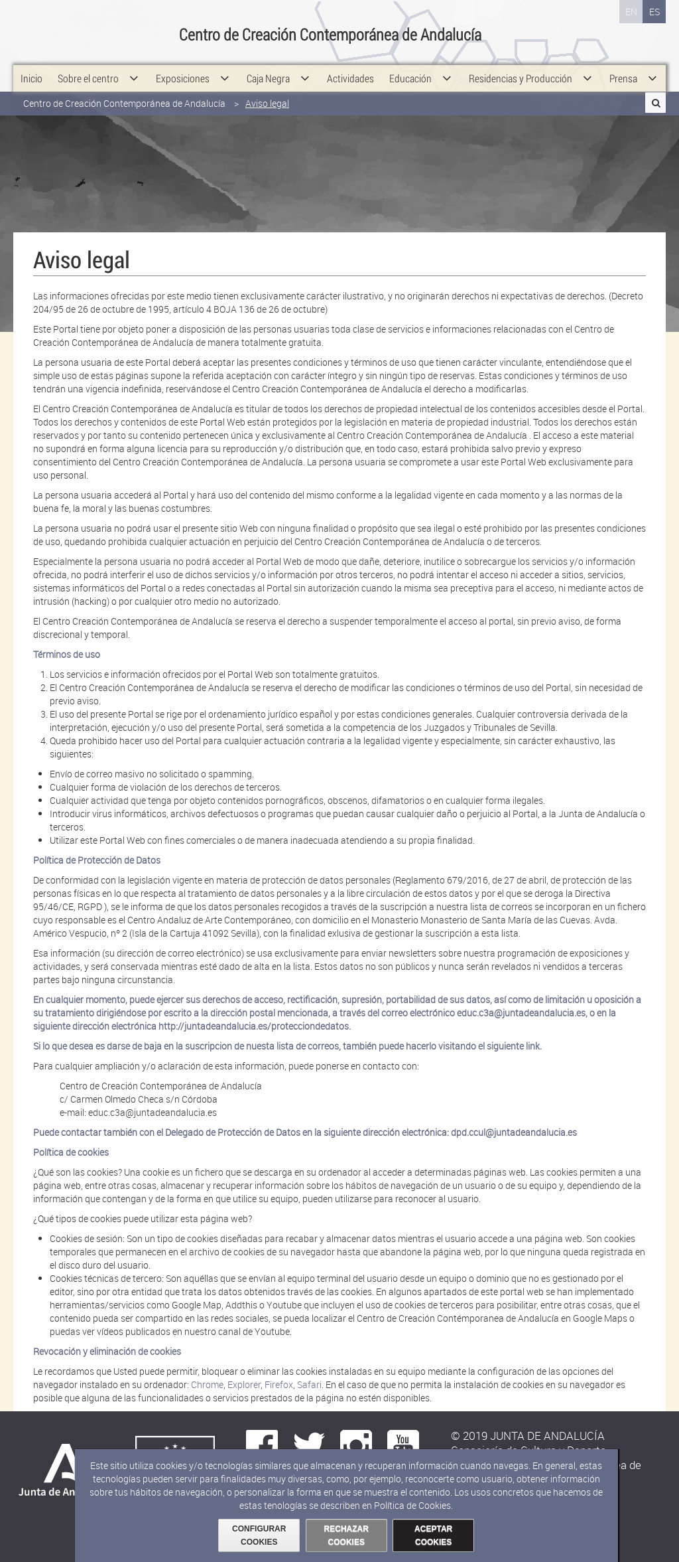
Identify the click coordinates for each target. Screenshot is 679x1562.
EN (631, 11)
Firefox (279, 1384)
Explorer (244, 1384)
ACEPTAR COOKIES (433, 1535)
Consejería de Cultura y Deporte (97, 33)
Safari (309, 1384)
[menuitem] (31, 66)
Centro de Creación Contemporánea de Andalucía (124, 91)
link (533, 1046)
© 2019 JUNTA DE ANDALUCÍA (528, 1435)
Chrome (207, 1384)
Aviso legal (267, 91)
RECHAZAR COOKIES (346, 1535)
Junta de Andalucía (30, 33)
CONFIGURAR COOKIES (259, 1535)
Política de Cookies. (413, 1505)
